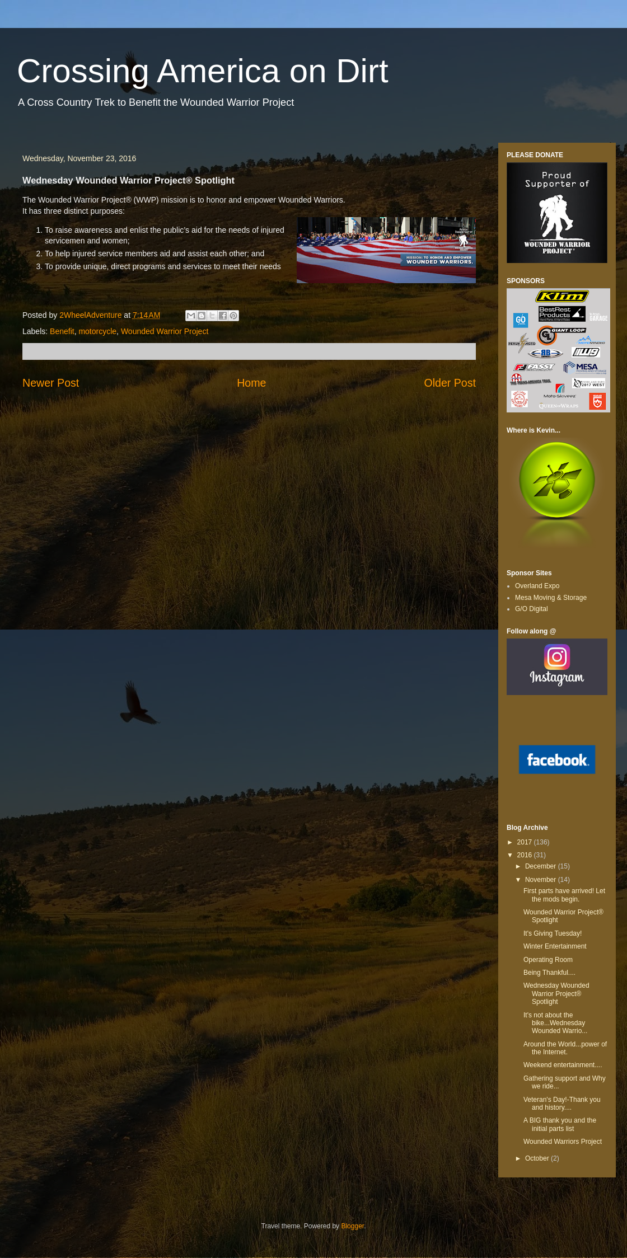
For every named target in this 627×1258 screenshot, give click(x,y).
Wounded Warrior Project (164, 331)
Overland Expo (537, 586)
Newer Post (50, 383)
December (541, 866)
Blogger (352, 1226)
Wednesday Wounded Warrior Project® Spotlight (556, 994)
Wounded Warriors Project (562, 1142)
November (541, 880)
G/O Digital (531, 609)
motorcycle (97, 331)
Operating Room (548, 960)
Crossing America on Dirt (203, 71)
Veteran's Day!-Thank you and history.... (562, 1103)
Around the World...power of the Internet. (565, 1048)
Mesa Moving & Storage (551, 598)
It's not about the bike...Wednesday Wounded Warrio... (555, 1023)
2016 (525, 855)
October (538, 1158)
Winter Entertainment (555, 946)
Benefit (62, 331)
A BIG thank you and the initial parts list (559, 1124)
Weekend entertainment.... (562, 1065)
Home (251, 383)
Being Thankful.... (549, 973)
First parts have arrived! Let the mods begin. (564, 895)
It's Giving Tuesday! (552, 933)
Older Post (450, 383)
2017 (525, 842)
